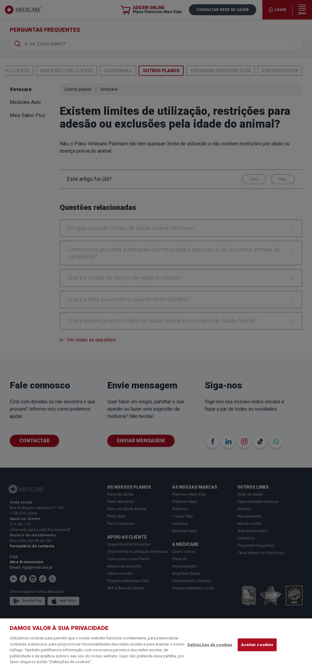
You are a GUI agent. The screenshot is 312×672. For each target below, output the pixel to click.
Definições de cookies (210, 644)
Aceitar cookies (257, 644)
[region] (156, 645)
